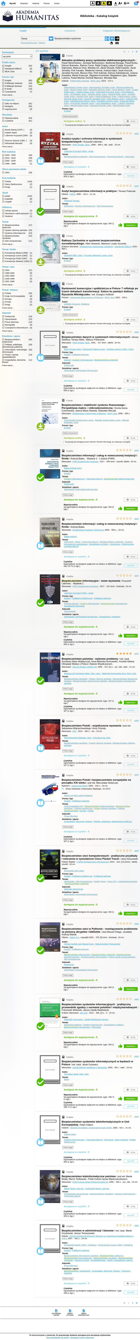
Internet (67, 360)
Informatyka (69, 881)
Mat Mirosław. (121, 105)
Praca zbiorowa (71, 816)
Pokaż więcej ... (8, 95)
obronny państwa (105, 808)
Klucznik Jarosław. (95, 99)
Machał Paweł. (79, 105)
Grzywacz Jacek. (76, 1074)
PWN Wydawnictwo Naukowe (85, 461)
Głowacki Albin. (73, 255)
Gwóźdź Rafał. (117, 94)
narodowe (105, 1258)
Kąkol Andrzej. (127, 96)
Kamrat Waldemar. (106, 96)
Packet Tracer (100, 881)
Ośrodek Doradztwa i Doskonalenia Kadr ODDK (91, 1128)
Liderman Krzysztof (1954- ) (78, 151)
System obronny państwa (100, 679)
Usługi (77, 542)
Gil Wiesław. (78, 94)
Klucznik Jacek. (73, 99)
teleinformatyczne (119, 479)
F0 (115, 3)
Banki (66, 1079)
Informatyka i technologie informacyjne (81, 370)
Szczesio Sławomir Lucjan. (98, 255)
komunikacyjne (78, 1258)
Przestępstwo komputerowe (76, 1194)
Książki (23, 31)
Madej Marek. (74, 1188)
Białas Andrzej (73, 468)
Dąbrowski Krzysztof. (108, 92)
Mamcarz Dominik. (101, 105)
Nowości (24, 3)
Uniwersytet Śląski (79, 786)
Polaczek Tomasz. (72, 201)
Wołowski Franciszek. (73, 1019)
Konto (56, 3)
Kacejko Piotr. (85, 96)
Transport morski (81, 1260)
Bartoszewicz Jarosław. (102, 87)
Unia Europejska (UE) (73, 806)
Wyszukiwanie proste (29, 43)
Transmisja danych (115, 157)
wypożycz (130, 225)
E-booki (67, 111)
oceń (136, 133)
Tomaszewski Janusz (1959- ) (115, 1245)
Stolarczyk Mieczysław (78, 795)
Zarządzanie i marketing (109, 617)
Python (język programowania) (122, 957)
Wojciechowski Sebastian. (78, 738)
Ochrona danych (71, 604)
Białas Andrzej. (70, 536)
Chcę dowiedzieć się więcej (57, 1338)
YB (103, 3)
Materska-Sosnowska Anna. (119, 673)
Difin (74, 731)
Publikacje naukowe (80, 801)
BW (98, 3)
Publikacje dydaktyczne (82, 598)
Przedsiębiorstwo (98, 1260)
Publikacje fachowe (80, 354)
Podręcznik (69, 365)
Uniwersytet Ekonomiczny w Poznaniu (86, 297)
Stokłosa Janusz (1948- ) (120, 349)
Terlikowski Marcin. (97, 1188)
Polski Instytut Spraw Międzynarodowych (90, 1182)
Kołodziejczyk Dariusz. (83, 101)
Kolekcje (42, 43)
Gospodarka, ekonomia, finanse (78, 821)
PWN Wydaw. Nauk (81, 145)
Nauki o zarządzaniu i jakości (120, 1260)
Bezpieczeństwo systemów (76, 157)
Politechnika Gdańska (79, 81)
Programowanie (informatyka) (94, 957)
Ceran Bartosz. (121, 90)
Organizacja (115, 544)
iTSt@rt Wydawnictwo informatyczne (93, 862)
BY (109, 3)
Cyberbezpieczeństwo (127, 881)
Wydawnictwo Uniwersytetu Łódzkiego (96, 246)
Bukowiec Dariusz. (100, 90)
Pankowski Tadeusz (94, 349)
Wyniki (13, 3)
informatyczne (82, 360)
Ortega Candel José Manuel (79, 944)
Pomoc (47, 3)
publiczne (111, 1256)
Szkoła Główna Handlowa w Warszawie (89, 1067)
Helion (72, 194)
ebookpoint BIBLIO (123, 246)
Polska (91, 811)
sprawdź (131, 176)
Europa (83, 811)
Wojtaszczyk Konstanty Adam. (82, 673)
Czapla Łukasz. (85, 92)
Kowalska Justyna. (108, 101)
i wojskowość (77, 1271)
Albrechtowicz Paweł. (76, 87)
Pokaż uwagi (67, 162)
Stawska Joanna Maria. (108, 420)
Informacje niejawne (72, 1025)
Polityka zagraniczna (83, 808)
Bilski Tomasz (73, 349)
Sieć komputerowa (97, 157)
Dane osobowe (121, 1140)
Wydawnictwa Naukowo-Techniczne (88, 530)
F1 (120, 3)
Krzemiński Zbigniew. (82, 103)
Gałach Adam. (70, 1134)
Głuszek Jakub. (97, 94)
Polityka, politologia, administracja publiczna (112, 821)
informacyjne (89, 604)
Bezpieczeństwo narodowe (75, 679)
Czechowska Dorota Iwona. (79, 420)
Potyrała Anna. (102, 738)
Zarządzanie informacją (74, 606)
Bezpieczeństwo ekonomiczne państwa (90, 681)
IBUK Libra (95, 81)
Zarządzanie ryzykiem (98, 544)
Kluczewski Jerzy (74, 871)
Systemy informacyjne (92, 1025)
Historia (35, 3)
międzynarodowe (99, 806)
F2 (126, 3)
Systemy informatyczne (85, 206)
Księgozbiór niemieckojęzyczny (116, 31)
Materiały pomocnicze (73, 889)
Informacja (129, 157)
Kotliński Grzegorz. (76, 304)
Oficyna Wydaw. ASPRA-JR (84, 667)
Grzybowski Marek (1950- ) (80, 1245)
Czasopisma (69, 31)
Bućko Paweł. (79, 90)
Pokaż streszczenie (70, 116)
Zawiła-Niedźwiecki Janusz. (96, 1019)
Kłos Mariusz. (116, 99)
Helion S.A (74, 937)
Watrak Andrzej (107, 944)
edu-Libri (84, 1013)
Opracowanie (70, 611)
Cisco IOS (112, 881)
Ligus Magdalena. (106, 103)
